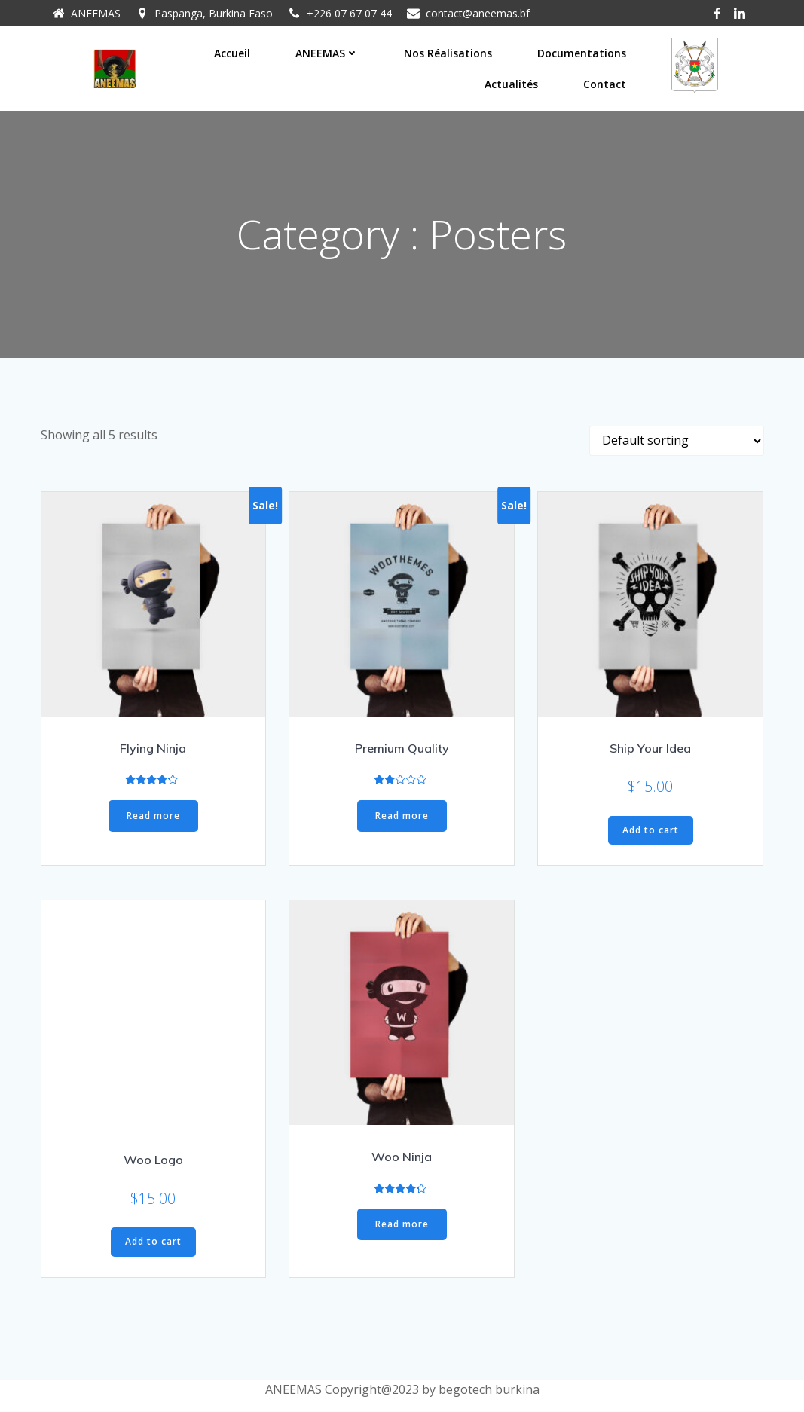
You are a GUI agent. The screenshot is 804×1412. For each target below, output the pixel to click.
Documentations (581, 53)
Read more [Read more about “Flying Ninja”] (153, 815)
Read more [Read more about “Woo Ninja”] (402, 1224)
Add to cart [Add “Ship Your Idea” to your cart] (650, 830)
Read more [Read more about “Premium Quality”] (402, 815)
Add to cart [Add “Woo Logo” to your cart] (153, 1242)
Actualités (511, 84)
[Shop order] (676, 441)
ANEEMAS (327, 53)
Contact (604, 84)
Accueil (232, 53)
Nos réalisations (448, 53)
